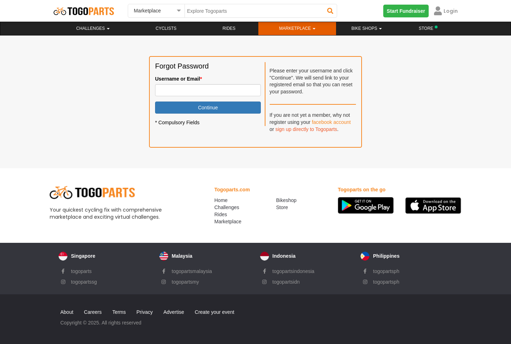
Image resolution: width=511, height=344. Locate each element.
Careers (93, 312)
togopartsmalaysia (192, 271)
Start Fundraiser (406, 11)
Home (220, 200)
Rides (229, 28)
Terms (119, 312)
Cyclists (166, 28)
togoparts (81, 271)
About (66, 312)
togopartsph (386, 271)
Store (282, 207)
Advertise (173, 312)
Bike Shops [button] (366, 28)
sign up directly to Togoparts (306, 129)
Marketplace (227, 221)
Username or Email (177, 79)
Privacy (145, 312)
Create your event (214, 312)
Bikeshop (286, 200)
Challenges (93, 28)
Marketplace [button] (297, 28)
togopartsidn (286, 282)
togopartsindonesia (293, 271)
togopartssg (84, 282)
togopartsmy (185, 282)
